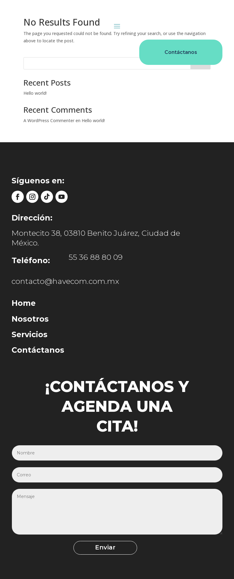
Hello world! (35, 93)
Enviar (105, 547)
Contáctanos (181, 52)
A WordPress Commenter (48, 120)
